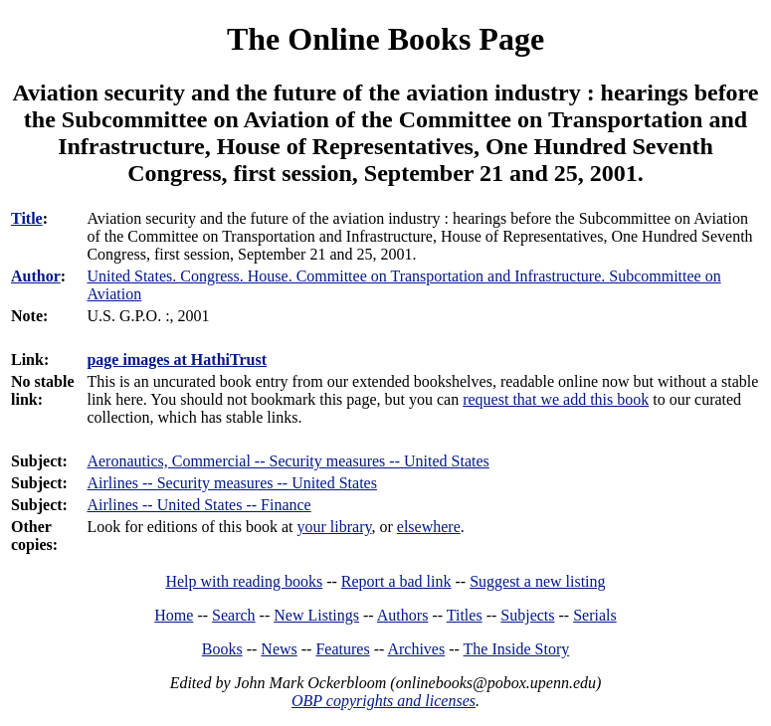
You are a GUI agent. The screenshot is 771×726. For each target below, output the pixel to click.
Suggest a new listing (537, 581)
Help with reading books (243, 581)
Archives (416, 648)
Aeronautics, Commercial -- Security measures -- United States (287, 461)
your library (334, 526)
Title (27, 218)
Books (222, 648)
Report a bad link (396, 581)
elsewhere (429, 526)
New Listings (316, 615)
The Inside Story (517, 648)
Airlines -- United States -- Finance (198, 504)
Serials (595, 615)
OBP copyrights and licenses (383, 700)
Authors (403, 615)
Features (342, 648)
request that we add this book (556, 399)
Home (173, 615)
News (278, 648)
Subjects (527, 615)
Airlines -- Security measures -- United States (231, 482)
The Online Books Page (385, 39)
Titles (464, 615)
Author (36, 276)
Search (234, 615)
